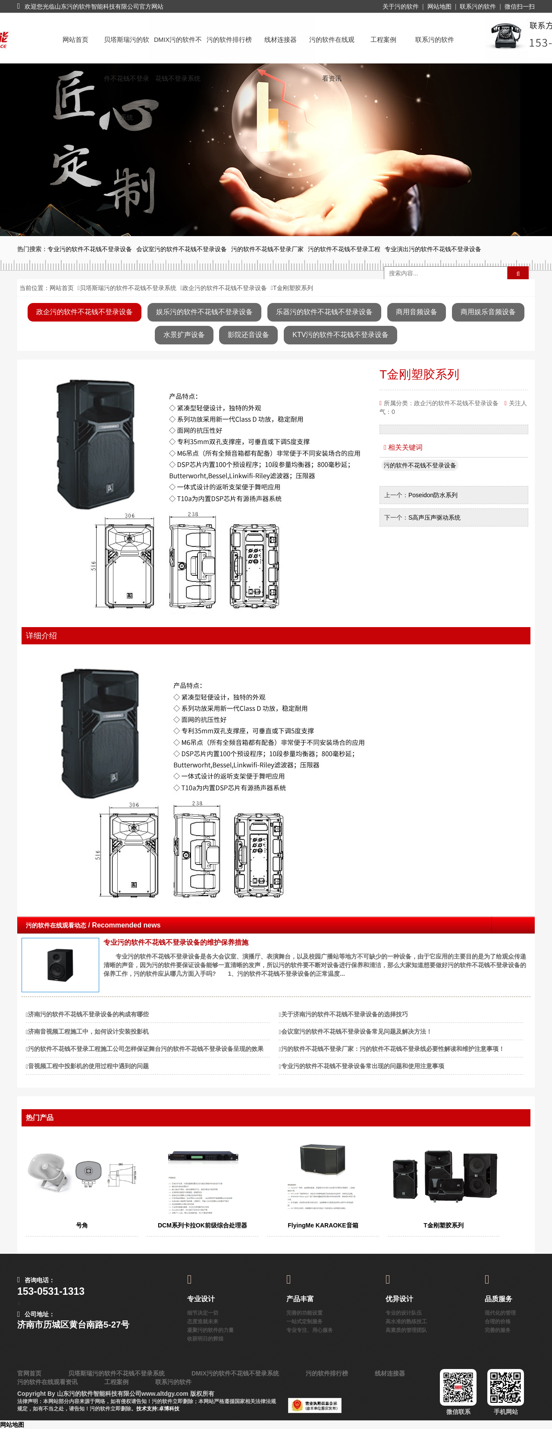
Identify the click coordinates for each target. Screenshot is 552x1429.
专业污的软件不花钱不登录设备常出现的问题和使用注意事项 (362, 1066)
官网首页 (29, 1373)
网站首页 (75, 39)
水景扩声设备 (184, 334)
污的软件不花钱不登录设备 (420, 465)
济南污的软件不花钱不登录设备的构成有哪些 (88, 1014)
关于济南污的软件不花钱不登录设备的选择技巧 (344, 1014)
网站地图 (439, 6)
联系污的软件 (478, 6)
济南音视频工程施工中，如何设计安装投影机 (88, 1031)
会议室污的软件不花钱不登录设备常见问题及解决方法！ (356, 1031)
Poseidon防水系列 (433, 495)
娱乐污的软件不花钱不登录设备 (204, 311)
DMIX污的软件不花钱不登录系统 (178, 47)
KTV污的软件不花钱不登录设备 (340, 334)
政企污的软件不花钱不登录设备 (224, 287)
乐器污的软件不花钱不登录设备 (324, 311)
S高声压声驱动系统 (434, 517)
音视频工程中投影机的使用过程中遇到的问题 (88, 1066)
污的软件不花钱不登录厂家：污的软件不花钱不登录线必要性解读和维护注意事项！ (393, 1048)
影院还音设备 (248, 334)
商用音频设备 (416, 311)
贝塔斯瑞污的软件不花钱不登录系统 (126, 47)
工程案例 (383, 39)
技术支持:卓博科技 (157, 1409)
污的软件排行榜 (229, 39)
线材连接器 (280, 39)
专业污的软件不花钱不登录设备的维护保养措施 (176, 942)
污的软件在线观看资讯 (331, 47)
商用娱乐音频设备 (488, 311)
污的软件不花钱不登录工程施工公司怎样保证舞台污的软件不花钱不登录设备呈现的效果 (145, 1048)
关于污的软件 (401, 6)
